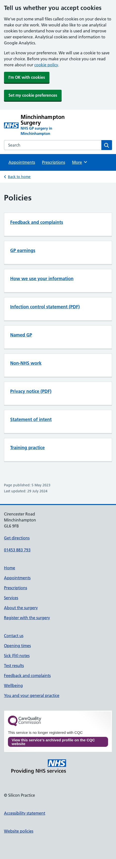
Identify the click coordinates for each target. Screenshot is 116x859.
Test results (14, 665)
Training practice (27, 447)
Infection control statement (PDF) (45, 307)
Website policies (18, 831)
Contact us (13, 635)
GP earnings (22, 250)
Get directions (17, 537)
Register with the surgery (27, 617)
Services (11, 597)
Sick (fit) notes (17, 655)
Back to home (19, 176)
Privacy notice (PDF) (30, 391)
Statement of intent (31, 419)
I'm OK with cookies (26, 77)
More (80, 162)
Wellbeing (13, 685)
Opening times (17, 645)
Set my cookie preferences (32, 95)
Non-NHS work (25, 363)
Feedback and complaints (36, 222)
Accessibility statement (24, 813)
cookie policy (46, 64)
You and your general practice (31, 695)
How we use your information (42, 278)
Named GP (21, 335)
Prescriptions (53, 162)
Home (9, 567)
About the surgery (21, 607)
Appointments (21, 162)
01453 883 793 (17, 549)
